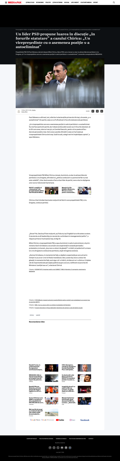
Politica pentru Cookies (46, 438)
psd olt (38, 315)
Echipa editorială (32, 438)
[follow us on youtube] (60, 420)
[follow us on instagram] (72, 420)
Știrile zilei (30, 2)
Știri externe (57, 2)
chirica (32, 315)
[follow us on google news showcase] (47, 420)
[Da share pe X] (97, 111)
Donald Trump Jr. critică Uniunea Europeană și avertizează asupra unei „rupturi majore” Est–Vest (36, 367)
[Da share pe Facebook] (93, 111)
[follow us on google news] (35, 420)
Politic (48, 2)
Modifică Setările (60, 443)
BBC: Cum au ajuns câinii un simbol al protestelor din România (53, 305)
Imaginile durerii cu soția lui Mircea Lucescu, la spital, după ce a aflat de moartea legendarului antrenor (69, 389)
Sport (95, 2)
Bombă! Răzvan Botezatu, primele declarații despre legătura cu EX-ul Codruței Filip (35, 389)
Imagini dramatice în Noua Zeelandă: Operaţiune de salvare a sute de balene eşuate (59, 308)
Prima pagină (19, 29)
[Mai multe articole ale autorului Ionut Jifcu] (19, 111)
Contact (91, 438)
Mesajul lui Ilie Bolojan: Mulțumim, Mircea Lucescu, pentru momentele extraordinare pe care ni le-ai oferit (69, 190)
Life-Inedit (75, 2)
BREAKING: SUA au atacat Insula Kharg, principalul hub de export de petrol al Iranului (35, 377)
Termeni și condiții (61, 438)
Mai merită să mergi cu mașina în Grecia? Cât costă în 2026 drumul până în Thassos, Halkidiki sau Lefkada (36, 412)
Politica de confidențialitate (77, 438)
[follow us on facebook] (85, 420)
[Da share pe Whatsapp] (101, 111)
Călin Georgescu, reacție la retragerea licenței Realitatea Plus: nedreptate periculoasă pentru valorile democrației (69, 367)
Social (66, 2)
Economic (40, 2)
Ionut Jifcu (24, 112)
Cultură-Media (86, 2)
